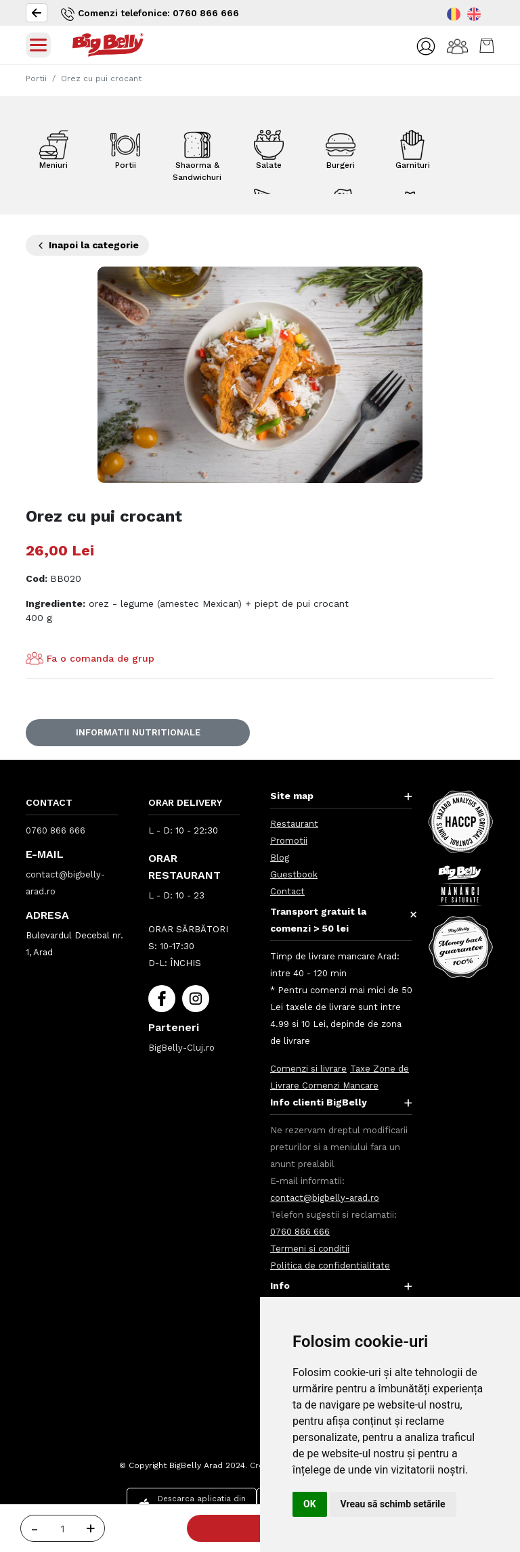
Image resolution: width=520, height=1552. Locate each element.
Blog (279, 857)
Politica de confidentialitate (330, 1265)
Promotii (288, 841)
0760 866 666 (55, 830)
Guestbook (294, 874)
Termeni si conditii (309, 1248)
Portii (36, 78)
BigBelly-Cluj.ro (181, 1048)
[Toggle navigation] (38, 45)
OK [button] (309, 1504)
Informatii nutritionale (138, 732)
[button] (425, 46)
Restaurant (294, 824)
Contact (287, 891)
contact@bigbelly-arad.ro (324, 1198)
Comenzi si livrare (308, 1069)
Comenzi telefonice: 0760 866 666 (153, 14)
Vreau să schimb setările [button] (393, 1504)
